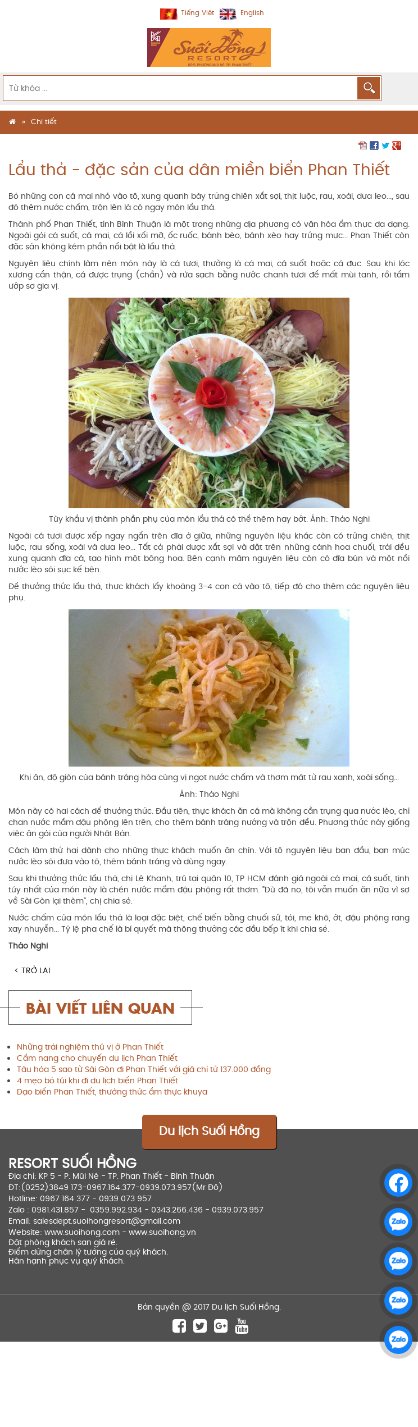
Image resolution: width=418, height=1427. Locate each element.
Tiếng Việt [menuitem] (197, 13)
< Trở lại (32, 970)
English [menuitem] (252, 13)
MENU (398, 87)
